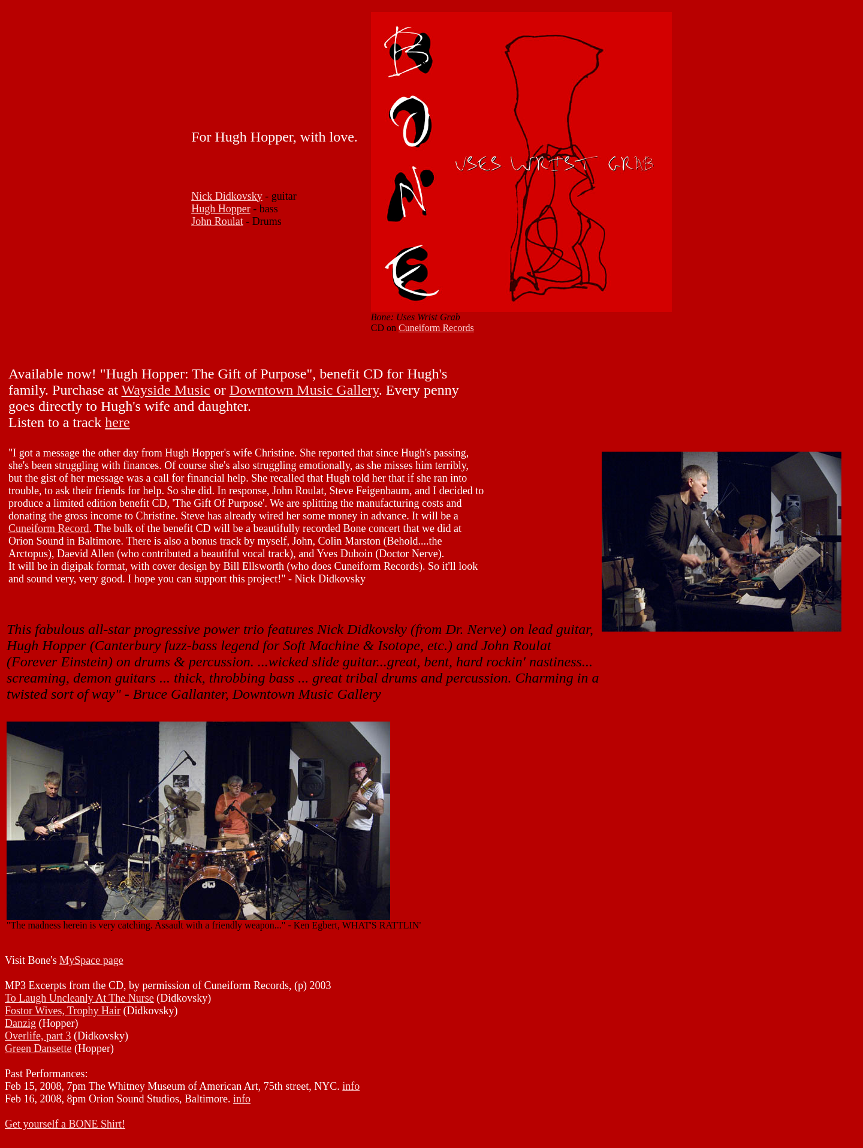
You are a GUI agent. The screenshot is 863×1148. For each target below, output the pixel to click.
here (117, 422)
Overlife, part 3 (38, 1036)
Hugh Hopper (220, 209)
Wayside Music (166, 390)
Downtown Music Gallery (304, 390)
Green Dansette (38, 1048)
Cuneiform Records (436, 328)
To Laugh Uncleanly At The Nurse (79, 998)
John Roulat (217, 221)
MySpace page (91, 960)
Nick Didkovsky (226, 196)
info (351, 1086)
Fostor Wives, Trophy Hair (62, 1011)
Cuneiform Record (48, 528)
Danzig (20, 1023)
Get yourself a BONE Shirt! (65, 1124)
